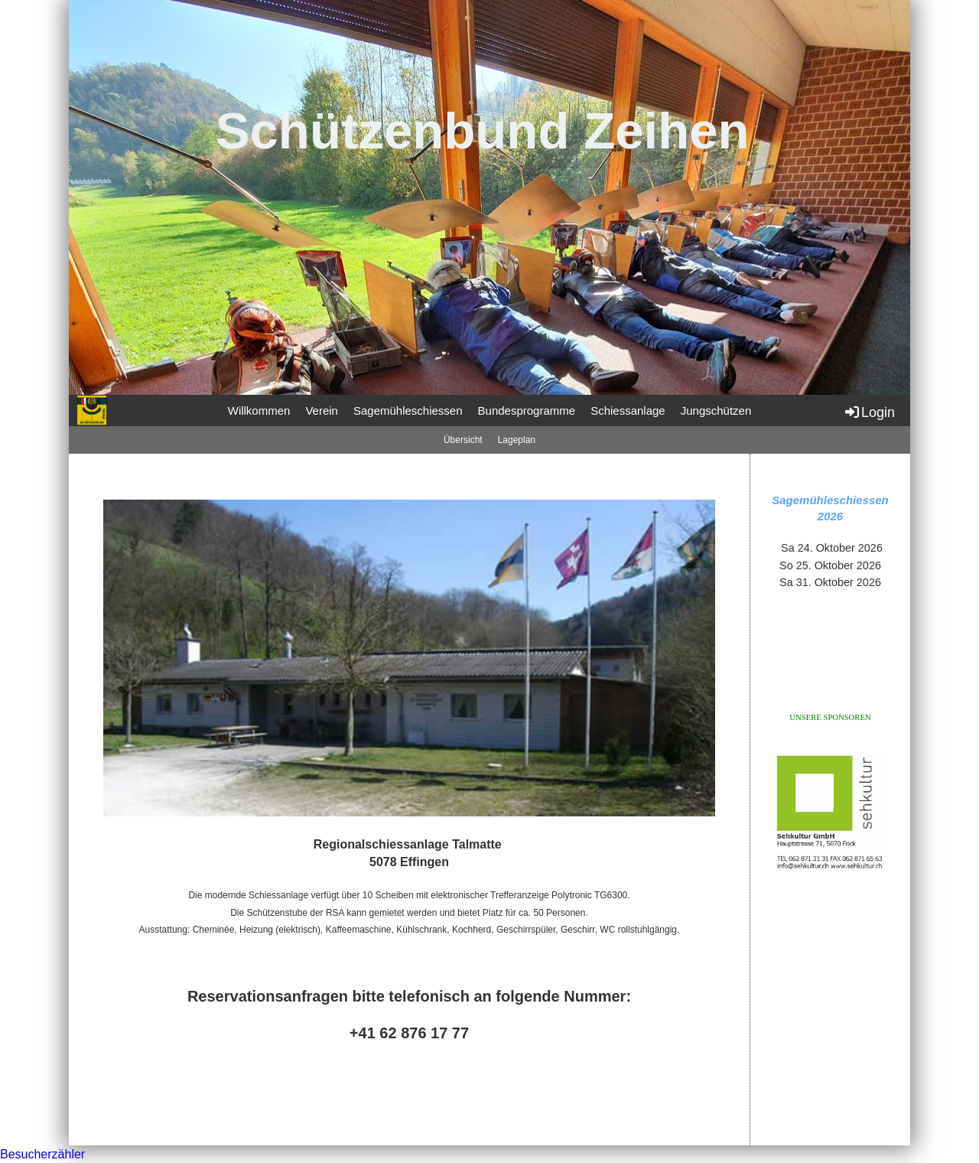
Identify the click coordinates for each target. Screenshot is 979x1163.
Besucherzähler (42, 1154)
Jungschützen (716, 410)
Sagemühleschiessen (408, 410)
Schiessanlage (627, 410)
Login (869, 411)
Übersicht (463, 440)
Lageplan (516, 440)
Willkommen (259, 410)
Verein (321, 410)
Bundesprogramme (527, 410)
